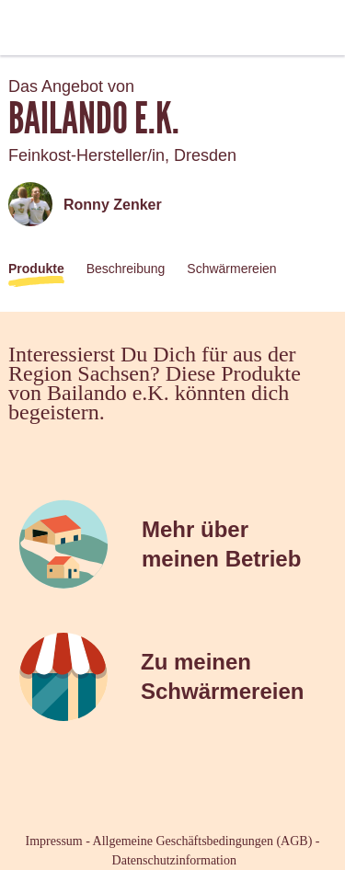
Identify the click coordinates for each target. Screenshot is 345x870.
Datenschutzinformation (174, 860)
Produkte (36, 268)
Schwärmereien (231, 268)
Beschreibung (126, 268)
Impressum (54, 841)
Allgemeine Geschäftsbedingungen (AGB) (203, 841)
